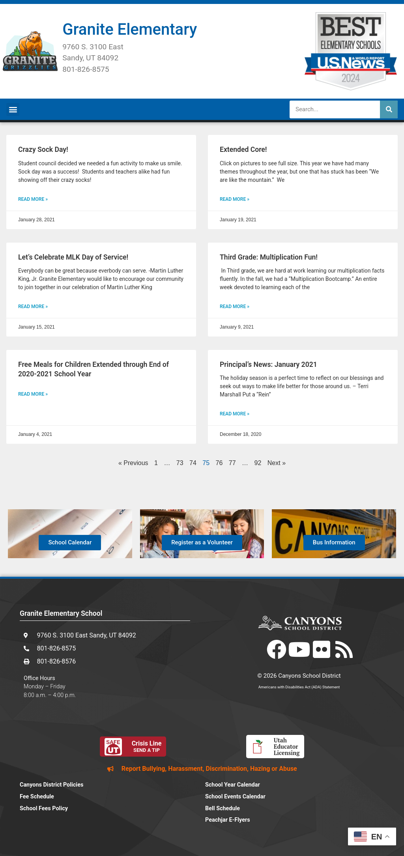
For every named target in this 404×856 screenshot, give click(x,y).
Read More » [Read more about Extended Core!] (234, 199)
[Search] (389, 109)
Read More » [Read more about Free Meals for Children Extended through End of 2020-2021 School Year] (33, 394)
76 (219, 463)
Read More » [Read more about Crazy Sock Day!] (33, 199)
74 (192, 463)
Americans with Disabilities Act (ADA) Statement (299, 687)
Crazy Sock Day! (43, 149)
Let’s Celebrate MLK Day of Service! (73, 257)
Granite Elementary (129, 29)
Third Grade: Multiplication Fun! (269, 257)
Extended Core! (243, 149)
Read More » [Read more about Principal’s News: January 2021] (234, 414)
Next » (276, 463)
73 (179, 463)
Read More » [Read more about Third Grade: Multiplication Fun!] (234, 306)
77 (232, 463)
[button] (12, 109)
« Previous (133, 463)
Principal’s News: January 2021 (268, 364)
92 (258, 463)
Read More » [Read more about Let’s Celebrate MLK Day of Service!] (33, 306)
